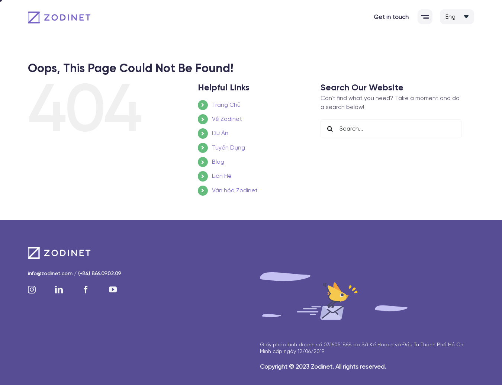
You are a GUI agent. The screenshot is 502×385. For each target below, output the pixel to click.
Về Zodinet (227, 119)
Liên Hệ (222, 176)
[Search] (330, 128)
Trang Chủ (226, 105)
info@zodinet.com (50, 274)
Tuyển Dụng (228, 148)
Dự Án (220, 133)
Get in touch (391, 17)
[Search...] (391, 128)
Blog (218, 162)
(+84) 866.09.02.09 (99, 274)
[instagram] (32, 289)
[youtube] (113, 289)
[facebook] (86, 289)
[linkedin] (59, 289)
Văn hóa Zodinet (235, 190)
